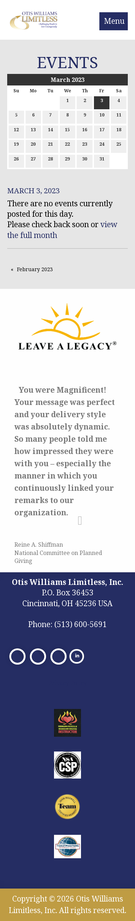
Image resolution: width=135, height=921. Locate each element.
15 (67, 131)
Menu (114, 21)
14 (50, 131)
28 (50, 160)
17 (101, 131)
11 (118, 116)
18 (118, 131)
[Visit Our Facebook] (17, 656)
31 (101, 160)
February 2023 (35, 269)
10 (101, 116)
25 (118, 145)
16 (84, 131)
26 (16, 160)
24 (101, 145)
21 (50, 145)
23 (84, 145)
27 (33, 160)
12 (16, 131)
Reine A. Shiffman (38, 544)
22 (67, 145)
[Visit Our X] (38, 656)
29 (67, 160)
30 (84, 160)
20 (33, 145)
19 (16, 145)
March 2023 (68, 80)
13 (33, 131)
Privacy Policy (68, 683)
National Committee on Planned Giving (58, 557)
